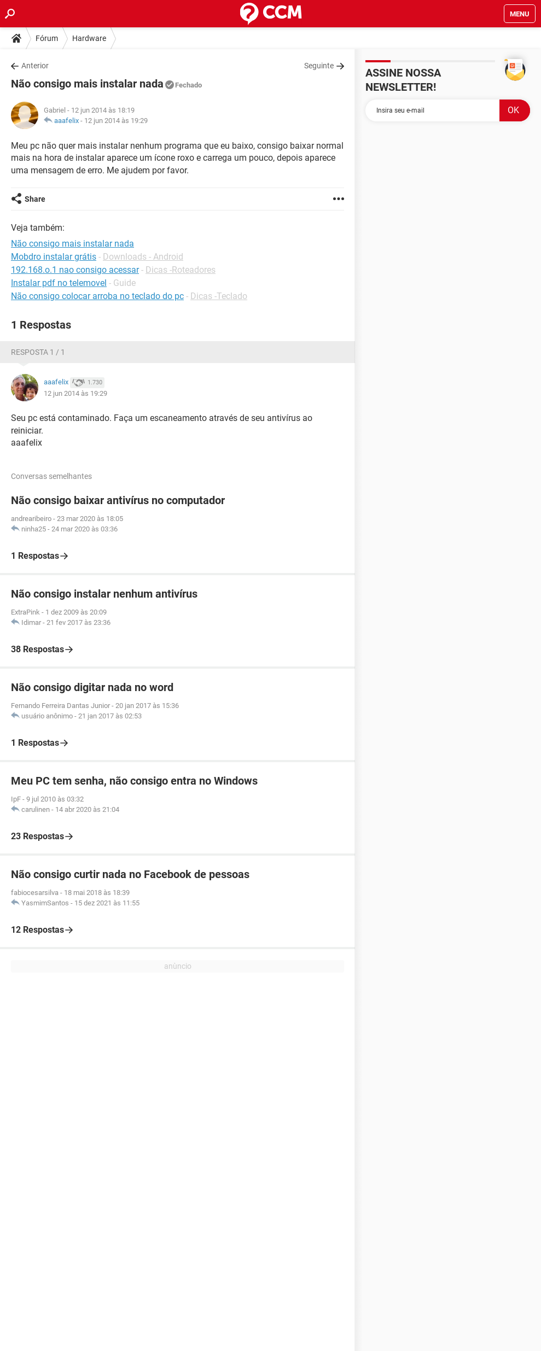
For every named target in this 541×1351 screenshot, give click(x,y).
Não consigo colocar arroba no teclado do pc (97, 296)
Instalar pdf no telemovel (59, 283)
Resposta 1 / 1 (38, 352)
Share (35, 199)
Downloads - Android (143, 257)
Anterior (35, 65)
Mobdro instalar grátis (53, 257)
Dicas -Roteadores (181, 270)
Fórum (47, 38)
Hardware (89, 38)
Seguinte (319, 65)
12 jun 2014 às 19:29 (116, 120)
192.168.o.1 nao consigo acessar (75, 270)
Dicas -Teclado (218, 296)
